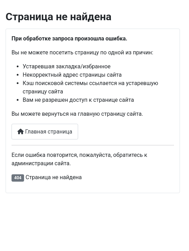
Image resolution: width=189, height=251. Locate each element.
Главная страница (44, 131)
